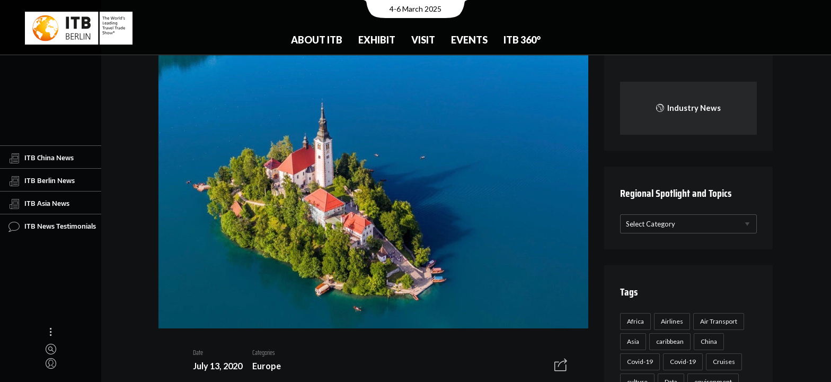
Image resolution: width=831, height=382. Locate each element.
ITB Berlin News (41, 181)
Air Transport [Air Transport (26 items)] (717, 321)
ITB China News (41, 158)
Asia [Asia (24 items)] (631, 341)
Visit (423, 40)
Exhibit (376, 40)
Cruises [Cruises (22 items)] (722, 362)
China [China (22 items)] (707, 341)
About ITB (316, 40)
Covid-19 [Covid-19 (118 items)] (638, 362)
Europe (263, 367)
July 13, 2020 (213, 367)
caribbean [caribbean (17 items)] (668, 341)
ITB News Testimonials (52, 226)
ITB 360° (522, 40)
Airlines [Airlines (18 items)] (670, 321)
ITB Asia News (38, 204)
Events (469, 40)
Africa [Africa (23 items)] (633, 321)
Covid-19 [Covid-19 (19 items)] (681, 362)
